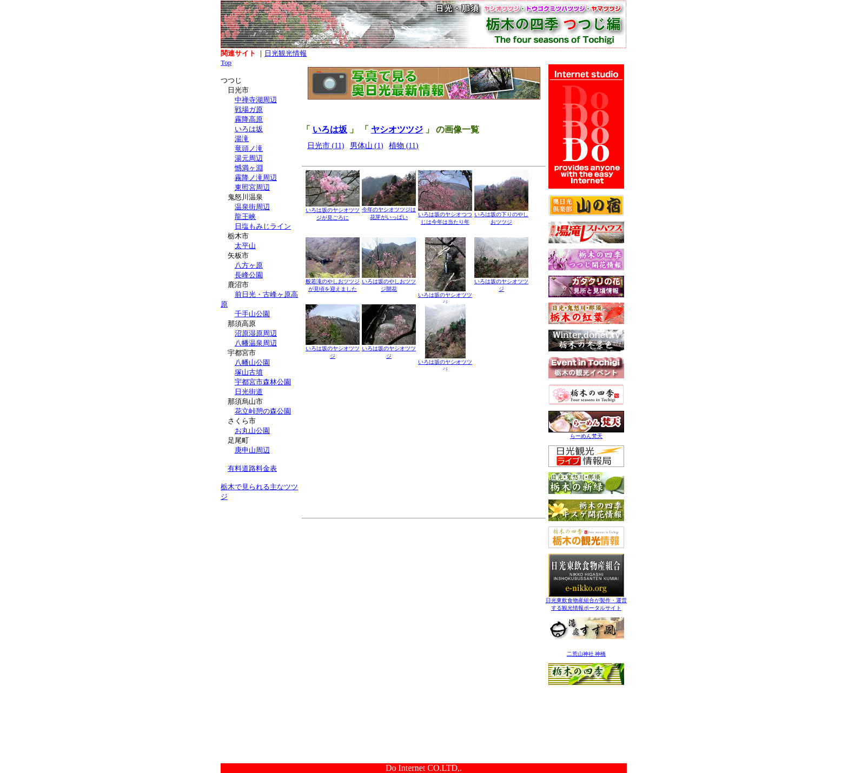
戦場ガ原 (249, 109)
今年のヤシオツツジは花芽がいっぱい (389, 210)
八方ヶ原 (249, 265)
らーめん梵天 (586, 433)
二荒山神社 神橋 (586, 654)
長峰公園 (249, 275)
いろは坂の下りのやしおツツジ (501, 215)
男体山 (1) (366, 146)
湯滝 (242, 139)
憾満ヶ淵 (249, 168)
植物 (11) (403, 146)
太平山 (245, 246)
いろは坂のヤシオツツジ (445, 295)
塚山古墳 (249, 372)
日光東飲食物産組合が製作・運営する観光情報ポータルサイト (586, 601)
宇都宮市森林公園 (263, 382)
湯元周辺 (249, 158)
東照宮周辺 (252, 187)
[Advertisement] (261, 577)
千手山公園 (252, 314)
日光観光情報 (285, 53)
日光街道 (249, 392)
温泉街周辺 (252, 207)
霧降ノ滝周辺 (256, 178)
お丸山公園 (252, 431)
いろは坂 (249, 129)
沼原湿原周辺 (256, 333)
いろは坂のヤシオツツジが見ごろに (333, 211)
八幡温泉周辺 (256, 343)
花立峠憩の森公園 (263, 411)
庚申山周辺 (252, 450)
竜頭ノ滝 (249, 148)
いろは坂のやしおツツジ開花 (389, 282)
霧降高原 (249, 119)
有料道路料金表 (252, 468)
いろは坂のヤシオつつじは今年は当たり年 (445, 215)
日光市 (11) (325, 146)
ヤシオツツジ (397, 129)
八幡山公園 (252, 362)
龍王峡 (245, 216)
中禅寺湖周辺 (256, 100)
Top (226, 62)
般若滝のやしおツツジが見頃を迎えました (333, 282)
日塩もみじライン (263, 226)
